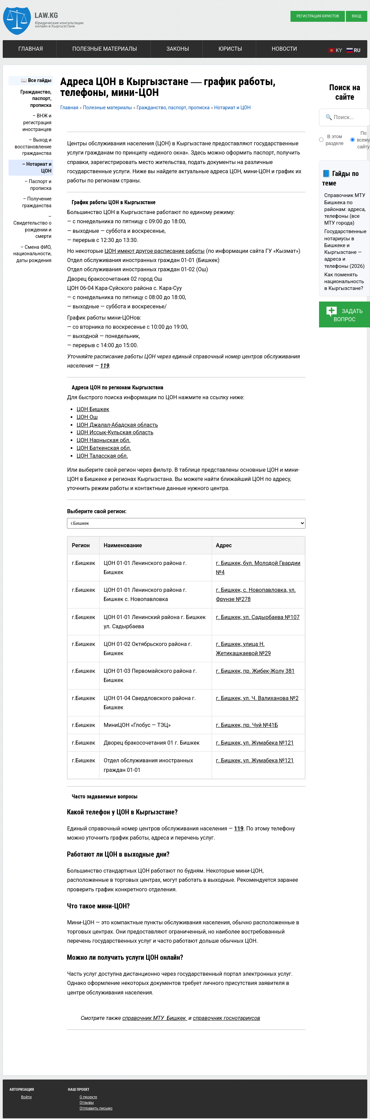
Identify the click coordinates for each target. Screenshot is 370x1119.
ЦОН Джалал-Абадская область (117, 425)
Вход (357, 16)
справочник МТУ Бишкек (154, 1018)
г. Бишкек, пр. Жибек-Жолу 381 (255, 671)
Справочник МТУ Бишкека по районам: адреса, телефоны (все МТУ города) (345, 209)
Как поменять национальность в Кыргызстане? (344, 282)
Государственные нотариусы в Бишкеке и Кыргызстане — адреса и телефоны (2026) (345, 248)
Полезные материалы (104, 49)
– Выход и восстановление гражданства (33, 146)
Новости (284, 49)
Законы (177, 49)
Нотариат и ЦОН (232, 107)
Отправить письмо (96, 1108)
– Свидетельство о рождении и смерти (33, 226)
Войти (26, 1097)
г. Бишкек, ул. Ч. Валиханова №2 (257, 698)
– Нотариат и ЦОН (36, 167)
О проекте (88, 1097)
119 (104, 365)
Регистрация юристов (318, 16)
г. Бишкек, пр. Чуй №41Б (247, 725)
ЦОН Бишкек (92, 409)
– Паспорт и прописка (37, 185)
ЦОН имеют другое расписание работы (154, 251)
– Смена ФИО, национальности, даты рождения (32, 253)
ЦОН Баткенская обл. (103, 448)
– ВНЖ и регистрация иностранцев (36, 122)
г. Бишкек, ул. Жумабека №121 (255, 743)
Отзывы (87, 1102)
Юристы (230, 49)
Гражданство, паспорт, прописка (35, 98)
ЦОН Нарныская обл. (103, 440)
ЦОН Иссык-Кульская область (114, 432)
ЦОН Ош (87, 417)
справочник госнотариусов (226, 1018)
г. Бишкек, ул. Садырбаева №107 (258, 617)
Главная (30, 49)
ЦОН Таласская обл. (102, 456)
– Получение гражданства (36, 202)
